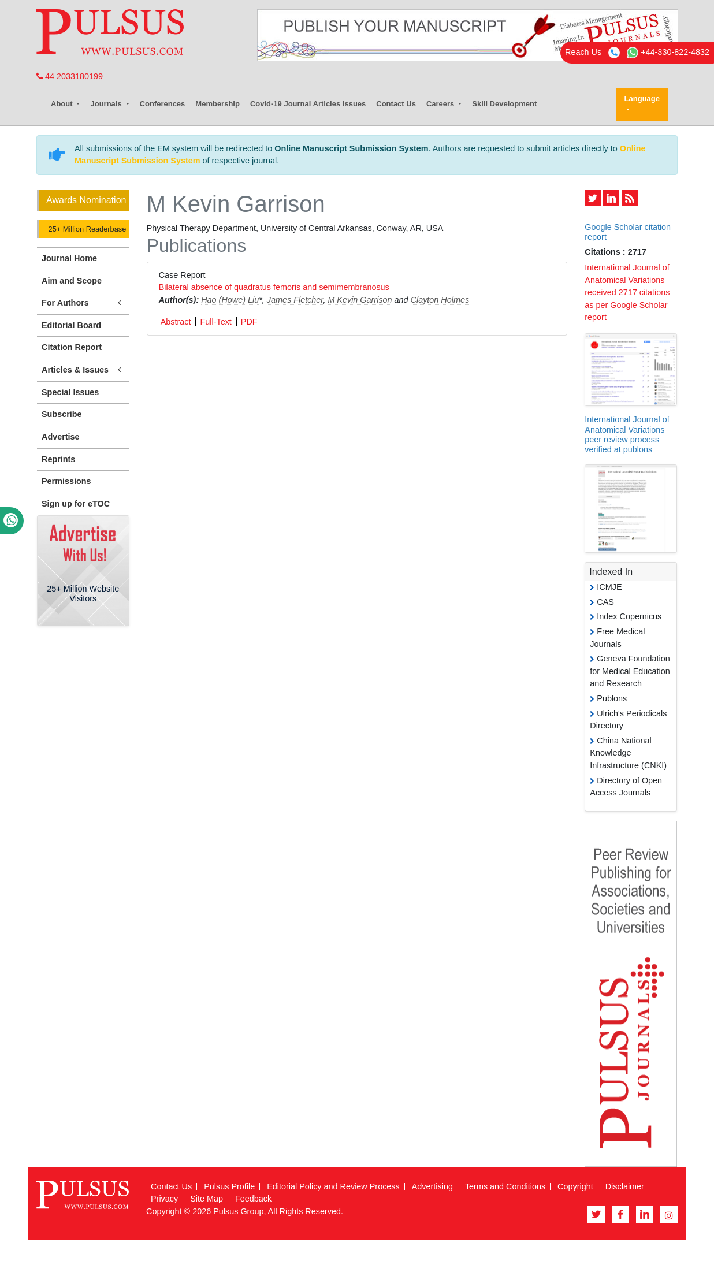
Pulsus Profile (229, 1186)
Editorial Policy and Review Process (333, 1186)
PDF (249, 321)
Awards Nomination (86, 200)
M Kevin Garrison (360, 299)
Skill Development (504, 103)
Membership (217, 103)
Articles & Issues (83, 370)
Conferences (162, 103)
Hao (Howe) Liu (230, 299)
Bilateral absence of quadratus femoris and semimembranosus (274, 287)
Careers (441, 103)
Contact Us (396, 103)
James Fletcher (295, 299)
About (63, 103)
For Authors (83, 303)
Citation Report (72, 347)
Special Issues (70, 392)
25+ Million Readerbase (86, 229)
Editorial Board (71, 325)
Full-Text (215, 321)
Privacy (164, 1198)
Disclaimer (624, 1186)
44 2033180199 (69, 76)
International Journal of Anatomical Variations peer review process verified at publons (627, 434)
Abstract (176, 321)
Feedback (253, 1198)
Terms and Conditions (505, 1186)
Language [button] (642, 98)
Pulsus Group (238, 1211)
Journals (107, 103)
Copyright (575, 1186)
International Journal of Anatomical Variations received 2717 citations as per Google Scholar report (627, 292)
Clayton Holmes (440, 299)
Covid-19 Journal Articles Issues (308, 103)
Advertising (432, 1186)
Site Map (206, 1198)
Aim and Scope (72, 280)
